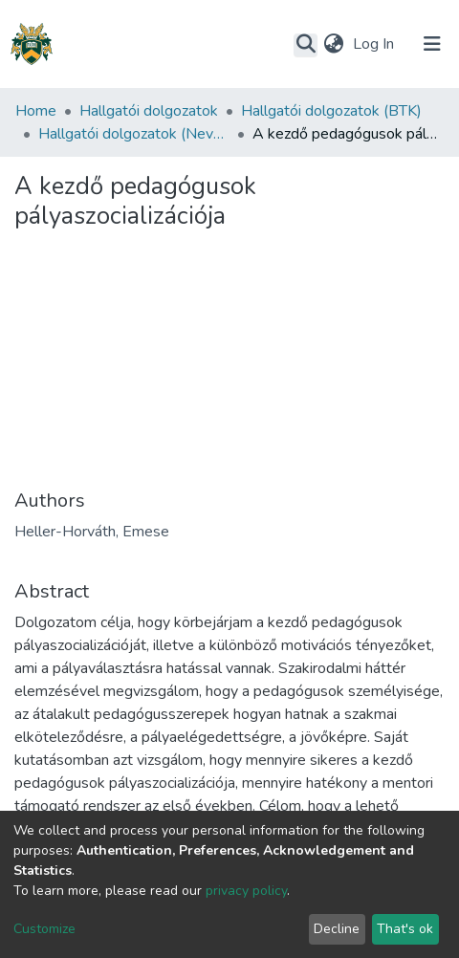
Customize (44, 929)
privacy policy (246, 891)
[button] (333, 44)
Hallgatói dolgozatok (148, 110)
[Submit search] (305, 44)
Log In (375, 43)
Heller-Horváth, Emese (91, 531)
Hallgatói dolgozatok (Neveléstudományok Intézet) (134, 133)
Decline (337, 929)
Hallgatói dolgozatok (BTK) (331, 110)
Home (35, 110)
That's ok (405, 929)
